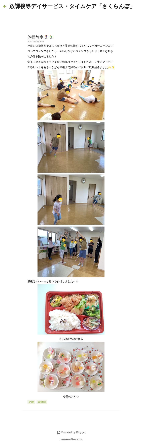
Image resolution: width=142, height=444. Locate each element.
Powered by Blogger (71, 432)
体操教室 (42, 402)
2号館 (31, 402)
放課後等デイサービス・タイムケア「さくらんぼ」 (72, 6)
